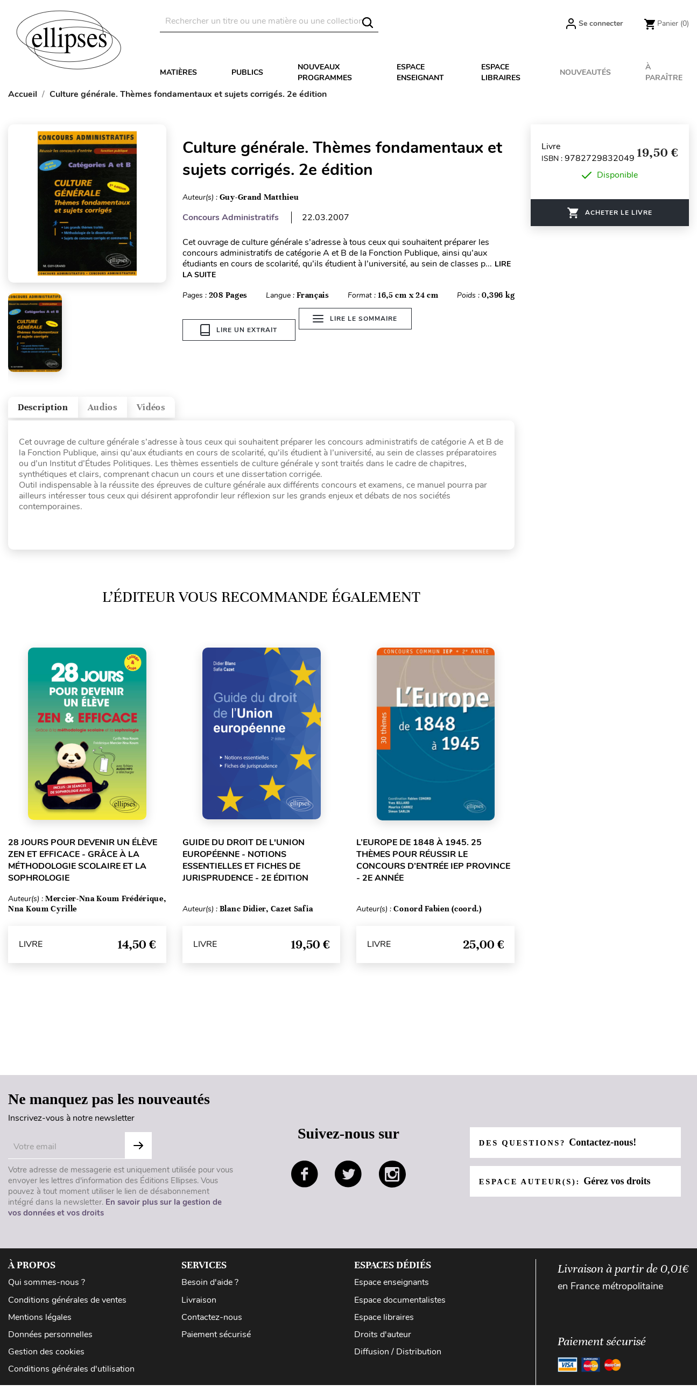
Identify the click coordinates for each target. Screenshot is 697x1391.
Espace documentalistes (400, 1308)
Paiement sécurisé (216, 1342)
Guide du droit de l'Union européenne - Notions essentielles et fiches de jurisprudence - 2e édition (245, 868)
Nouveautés (585, 72)
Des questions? (563, 1150)
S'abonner (138, 1154)
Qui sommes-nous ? (46, 1291)
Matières (178, 72)
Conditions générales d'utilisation (71, 1377)
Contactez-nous (211, 1325)
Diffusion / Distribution (397, 1360)
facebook (304, 1182)
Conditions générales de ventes (67, 1308)
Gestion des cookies (46, 1360)
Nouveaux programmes (325, 72)
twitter (348, 1182)
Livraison (198, 1308)
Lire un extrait (238, 330)
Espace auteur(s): (570, 1189)
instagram (392, 1182)
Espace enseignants (391, 1291)
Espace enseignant (420, 72)
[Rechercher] (269, 21)
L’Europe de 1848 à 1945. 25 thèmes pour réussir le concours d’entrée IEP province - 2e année (433, 868)
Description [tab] (56, 411)
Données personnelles (50, 1342)
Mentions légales (40, 1325)
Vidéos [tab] (203, 411)
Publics (247, 72)
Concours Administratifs (230, 217)
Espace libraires (500, 72)
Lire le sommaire (362, 330)
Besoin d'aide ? (209, 1291)
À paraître (663, 72)
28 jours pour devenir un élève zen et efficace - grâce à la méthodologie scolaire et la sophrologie (82, 868)
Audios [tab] (137, 411)
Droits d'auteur (382, 1342)
